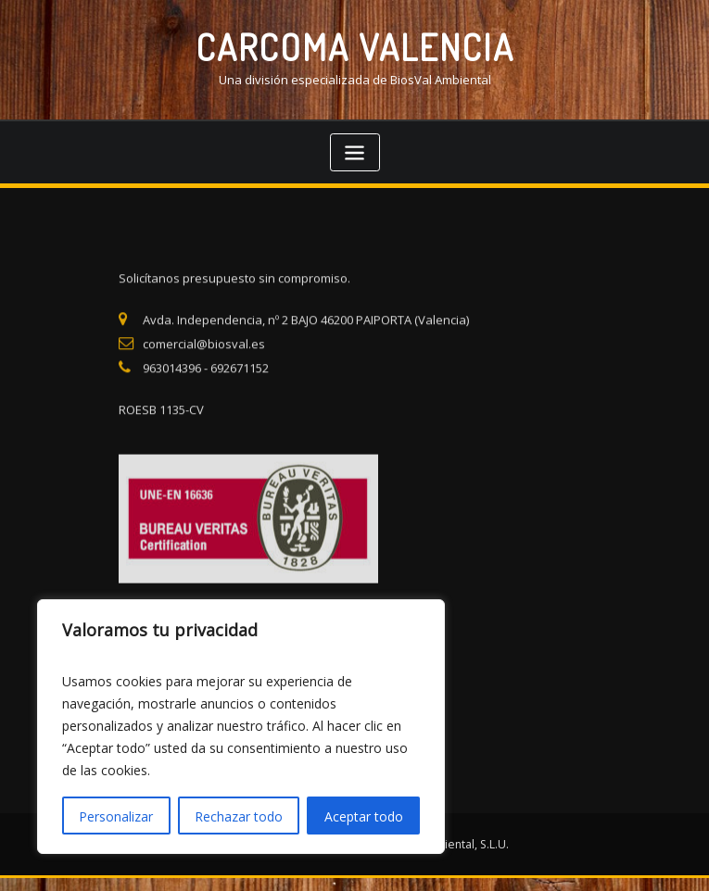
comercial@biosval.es (204, 366)
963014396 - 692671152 (206, 390)
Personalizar (116, 816)
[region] (241, 726)
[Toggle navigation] (355, 152)
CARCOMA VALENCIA (355, 46)
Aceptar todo (363, 816)
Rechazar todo (239, 816)
